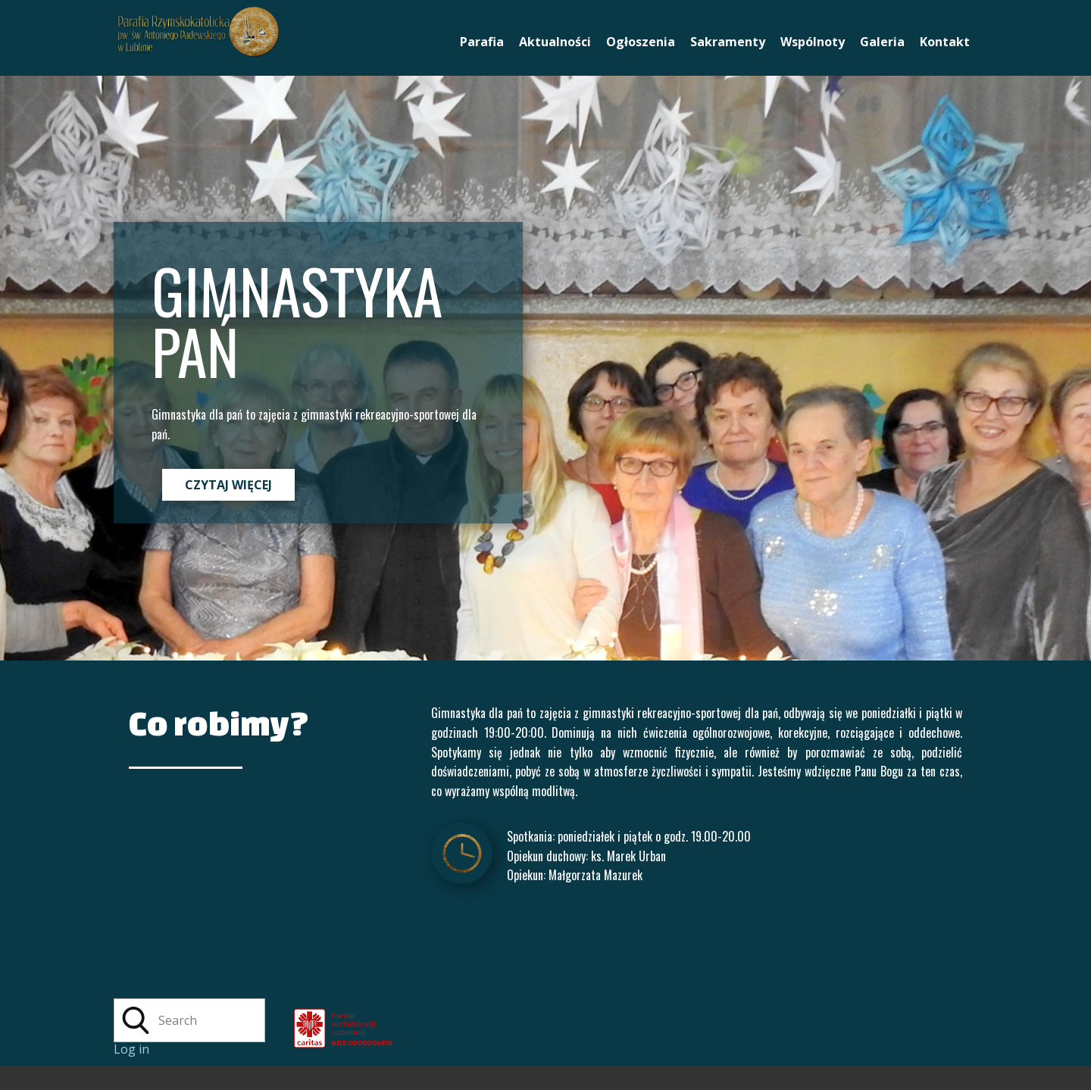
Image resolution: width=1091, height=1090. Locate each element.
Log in (131, 1049)
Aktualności (555, 41)
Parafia (482, 41)
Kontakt (945, 41)
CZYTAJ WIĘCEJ (228, 484)
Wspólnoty (812, 41)
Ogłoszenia (640, 41)
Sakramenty (727, 41)
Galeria (882, 41)
